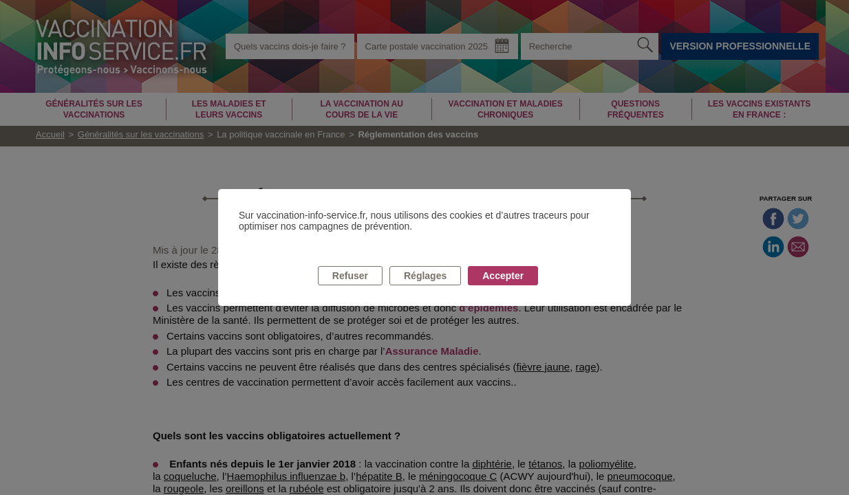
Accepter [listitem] (503, 275)
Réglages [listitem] (425, 275)
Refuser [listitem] (350, 275)
